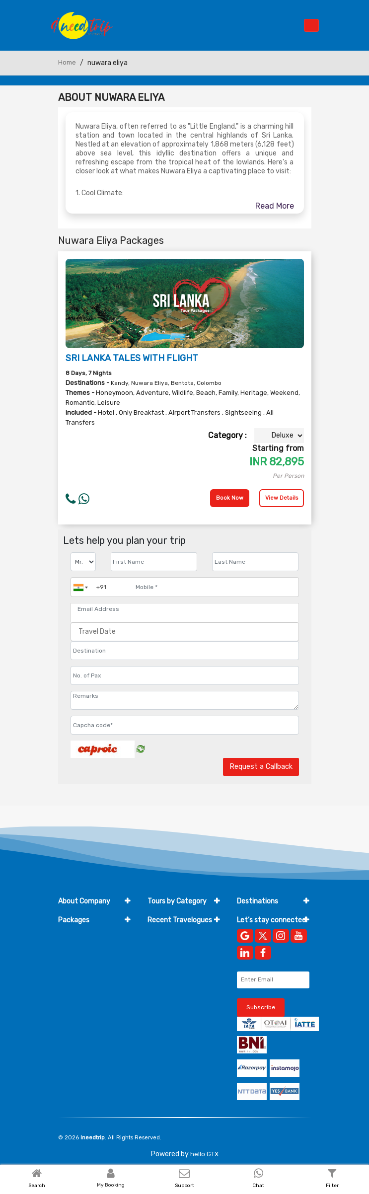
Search (36, 1186)
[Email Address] (185, 608)
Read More (274, 206)
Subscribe (260, 1007)
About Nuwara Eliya (111, 97)
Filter (332, 1186)
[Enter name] (154, 561)
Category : (227, 435)
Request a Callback (261, 766)
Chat (258, 1186)
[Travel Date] (185, 631)
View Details (281, 498)
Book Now (229, 498)
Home (67, 62)
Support (184, 1186)
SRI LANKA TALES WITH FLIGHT (132, 358)
